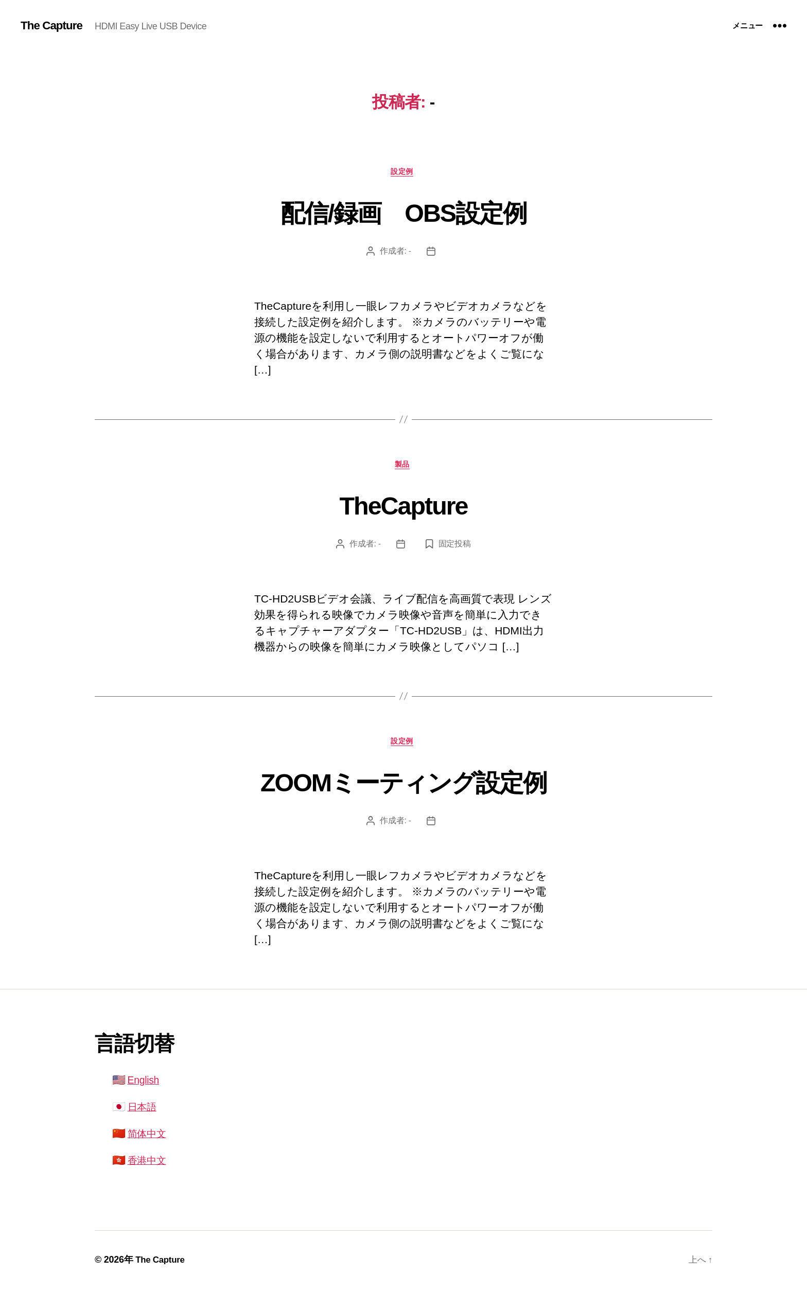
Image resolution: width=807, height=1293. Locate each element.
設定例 (404, 172)
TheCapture (403, 506)
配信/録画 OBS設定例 (404, 212)
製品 (403, 467)
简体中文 (149, 1138)
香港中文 (149, 1165)
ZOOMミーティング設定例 (403, 785)
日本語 (144, 1112)
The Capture (54, 26)
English (145, 1085)
